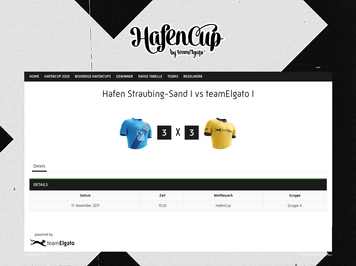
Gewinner (124, 76)
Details (39, 166)
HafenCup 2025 (57, 76)
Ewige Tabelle (150, 76)
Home (34, 76)
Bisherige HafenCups (93, 76)
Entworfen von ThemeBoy (316, 255)
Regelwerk (192, 76)
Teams (172, 76)
